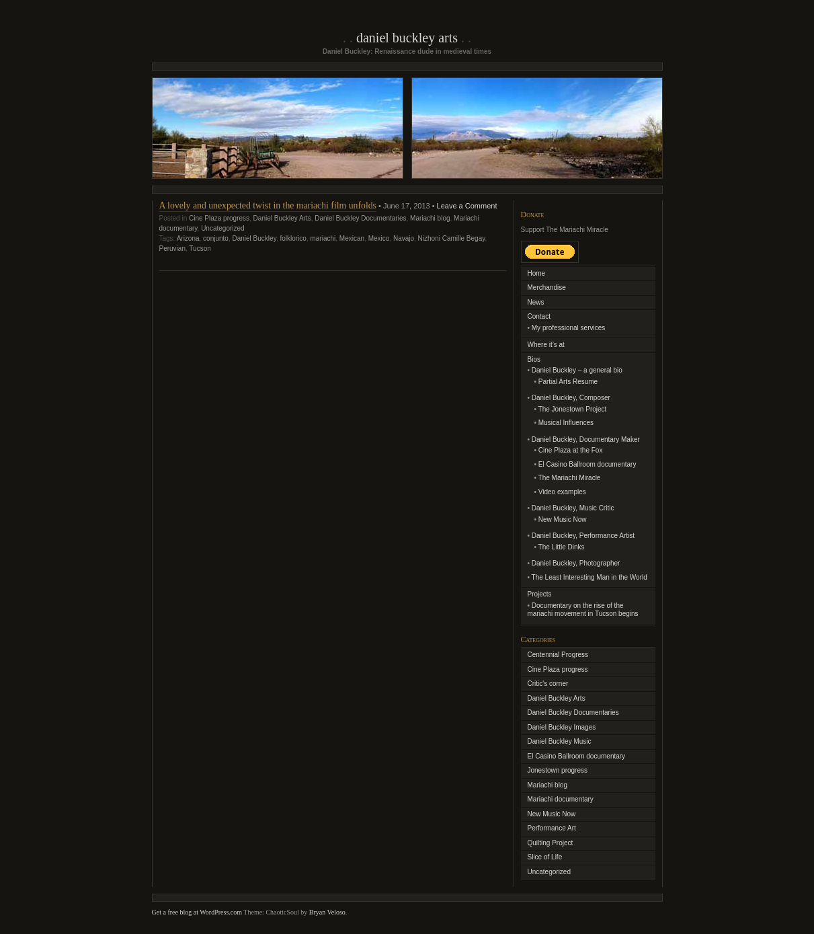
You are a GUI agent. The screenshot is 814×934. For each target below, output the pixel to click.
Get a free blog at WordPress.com (197, 912)
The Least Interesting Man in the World (589, 577)
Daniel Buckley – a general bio (577, 370)
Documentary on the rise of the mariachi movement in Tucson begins (583, 610)
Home (537, 273)
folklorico (293, 238)
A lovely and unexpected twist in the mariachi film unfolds (267, 205)
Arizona (188, 238)
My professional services (568, 328)
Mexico (379, 238)
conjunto (216, 238)
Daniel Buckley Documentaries (360, 218)
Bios (534, 359)
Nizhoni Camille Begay (451, 238)
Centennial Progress (558, 654)
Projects (540, 594)
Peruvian (172, 248)
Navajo (403, 238)
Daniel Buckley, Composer (571, 397)
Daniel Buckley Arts (407, 37)
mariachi (322, 238)
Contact (539, 316)
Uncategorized (222, 228)
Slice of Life (545, 857)
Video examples (562, 492)
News (536, 302)
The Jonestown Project (572, 409)
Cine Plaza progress (219, 218)
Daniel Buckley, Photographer (576, 563)
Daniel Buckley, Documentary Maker (586, 439)
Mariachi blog (430, 218)
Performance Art (552, 828)
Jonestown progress (558, 770)
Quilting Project (550, 843)
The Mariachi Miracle (569, 477)
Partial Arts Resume (568, 381)
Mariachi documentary (561, 799)
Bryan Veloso (327, 912)
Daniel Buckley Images (562, 727)
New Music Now (562, 519)
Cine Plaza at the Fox (570, 450)
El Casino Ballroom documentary (587, 464)
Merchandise (547, 287)
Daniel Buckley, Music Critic (573, 508)
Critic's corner (548, 683)
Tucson (199, 248)
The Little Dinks (561, 547)
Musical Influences (566, 422)
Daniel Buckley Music (560, 741)
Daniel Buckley (254, 238)
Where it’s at (546, 344)
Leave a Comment (467, 206)
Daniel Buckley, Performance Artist (583, 535)
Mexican (351, 238)
